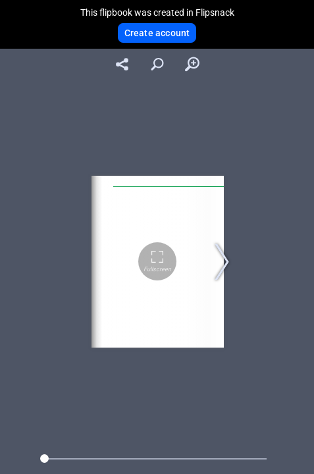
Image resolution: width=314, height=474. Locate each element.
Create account (157, 33)
